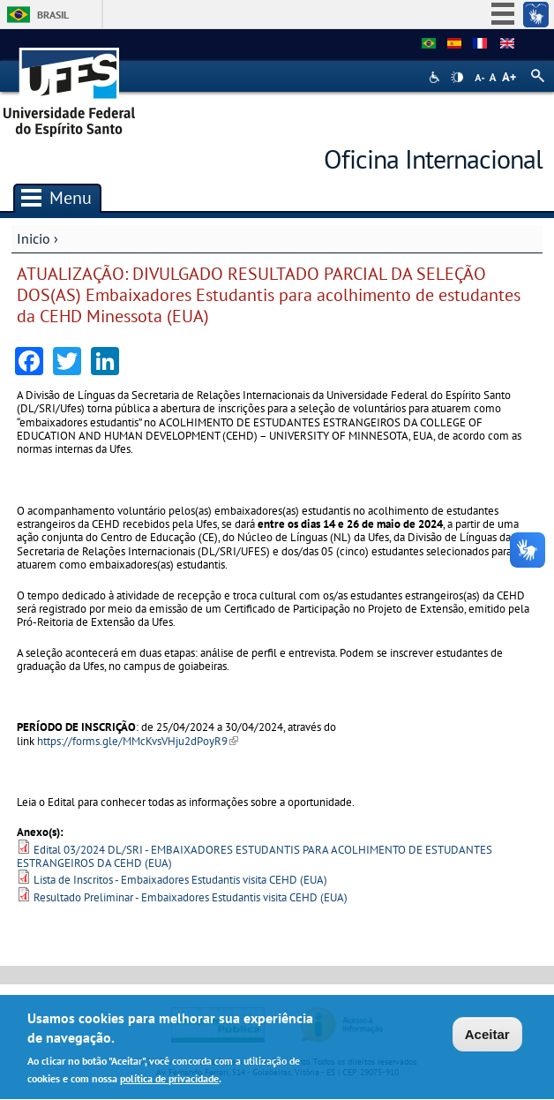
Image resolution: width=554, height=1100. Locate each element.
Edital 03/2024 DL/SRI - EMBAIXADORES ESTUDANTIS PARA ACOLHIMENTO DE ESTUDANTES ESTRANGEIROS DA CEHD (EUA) (254, 856)
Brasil (53, 14)
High (457, 78)
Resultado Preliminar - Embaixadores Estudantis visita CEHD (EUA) (191, 897)
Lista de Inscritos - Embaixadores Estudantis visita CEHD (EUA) (180, 879)
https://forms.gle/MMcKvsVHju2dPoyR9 (137, 741)
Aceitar (487, 1035)
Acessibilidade (436, 77)
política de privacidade (169, 1080)
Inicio (33, 238)
